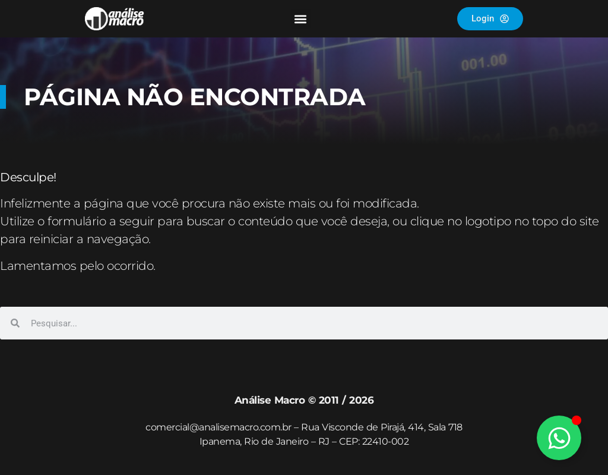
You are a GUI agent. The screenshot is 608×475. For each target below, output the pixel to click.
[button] (301, 19)
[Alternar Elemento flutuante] (559, 438)
